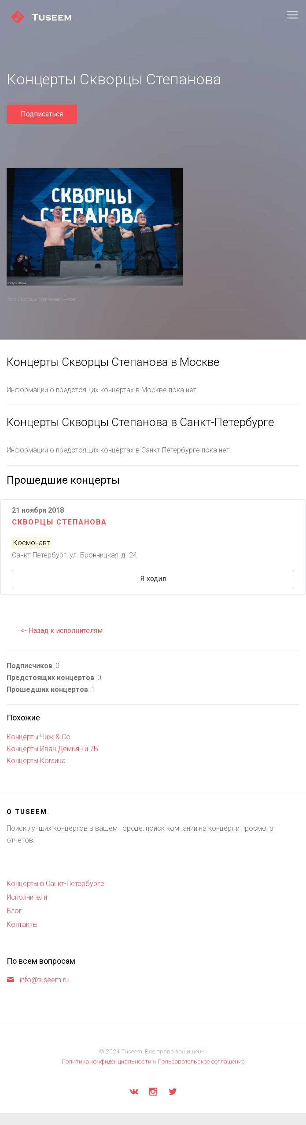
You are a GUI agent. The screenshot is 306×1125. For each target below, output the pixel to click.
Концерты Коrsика (36, 760)
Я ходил (153, 579)
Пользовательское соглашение (201, 1061)
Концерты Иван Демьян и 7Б (52, 749)
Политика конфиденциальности (106, 1061)
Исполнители (27, 897)
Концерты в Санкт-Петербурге (55, 883)
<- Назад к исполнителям (61, 630)
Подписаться (42, 114)
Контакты (22, 924)
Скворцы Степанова (59, 522)
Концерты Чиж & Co (38, 737)
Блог (14, 911)
